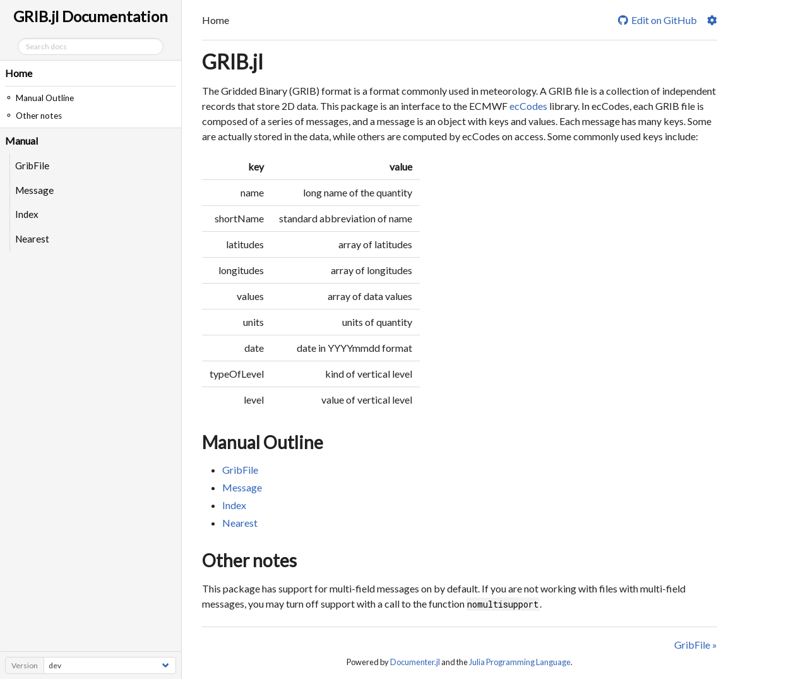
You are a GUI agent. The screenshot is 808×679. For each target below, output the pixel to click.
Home (18, 73)
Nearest (32, 238)
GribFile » (695, 645)
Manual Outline (262, 442)
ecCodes (528, 106)
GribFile (32, 165)
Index (27, 214)
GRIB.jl (232, 61)
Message (34, 190)
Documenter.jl (415, 662)
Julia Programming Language (520, 662)
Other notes (249, 560)
